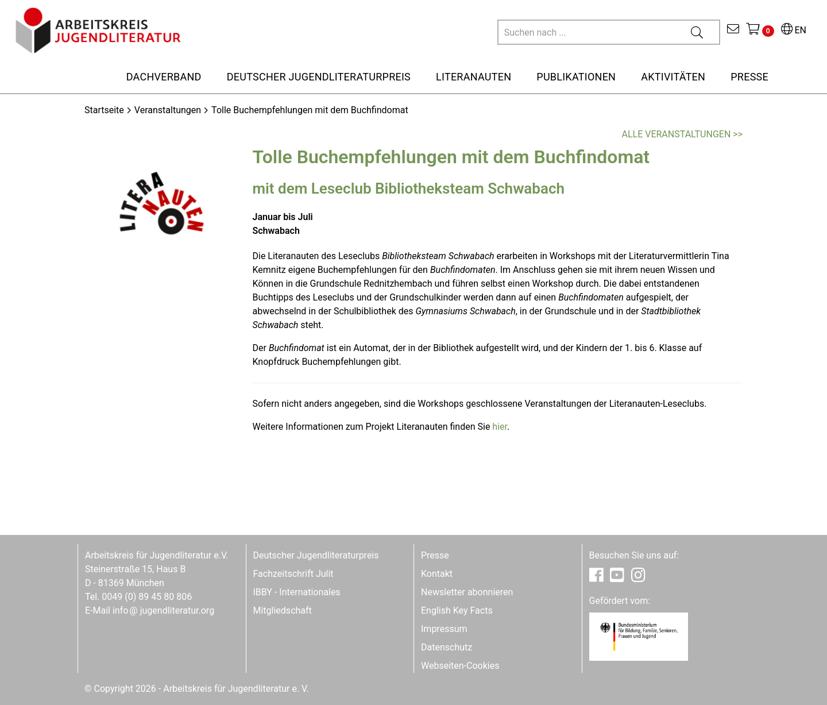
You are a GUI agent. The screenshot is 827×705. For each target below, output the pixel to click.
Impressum (444, 628)
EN (793, 30)
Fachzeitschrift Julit (293, 573)
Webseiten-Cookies (460, 665)
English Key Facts (457, 610)
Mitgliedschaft (282, 610)
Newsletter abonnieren (467, 592)
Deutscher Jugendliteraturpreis (316, 555)
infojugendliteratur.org (163, 610)
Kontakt (437, 573)
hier (499, 426)
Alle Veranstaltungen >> (682, 134)
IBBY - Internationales (297, 592)
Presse (435, 555)
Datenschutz (446, 647)
